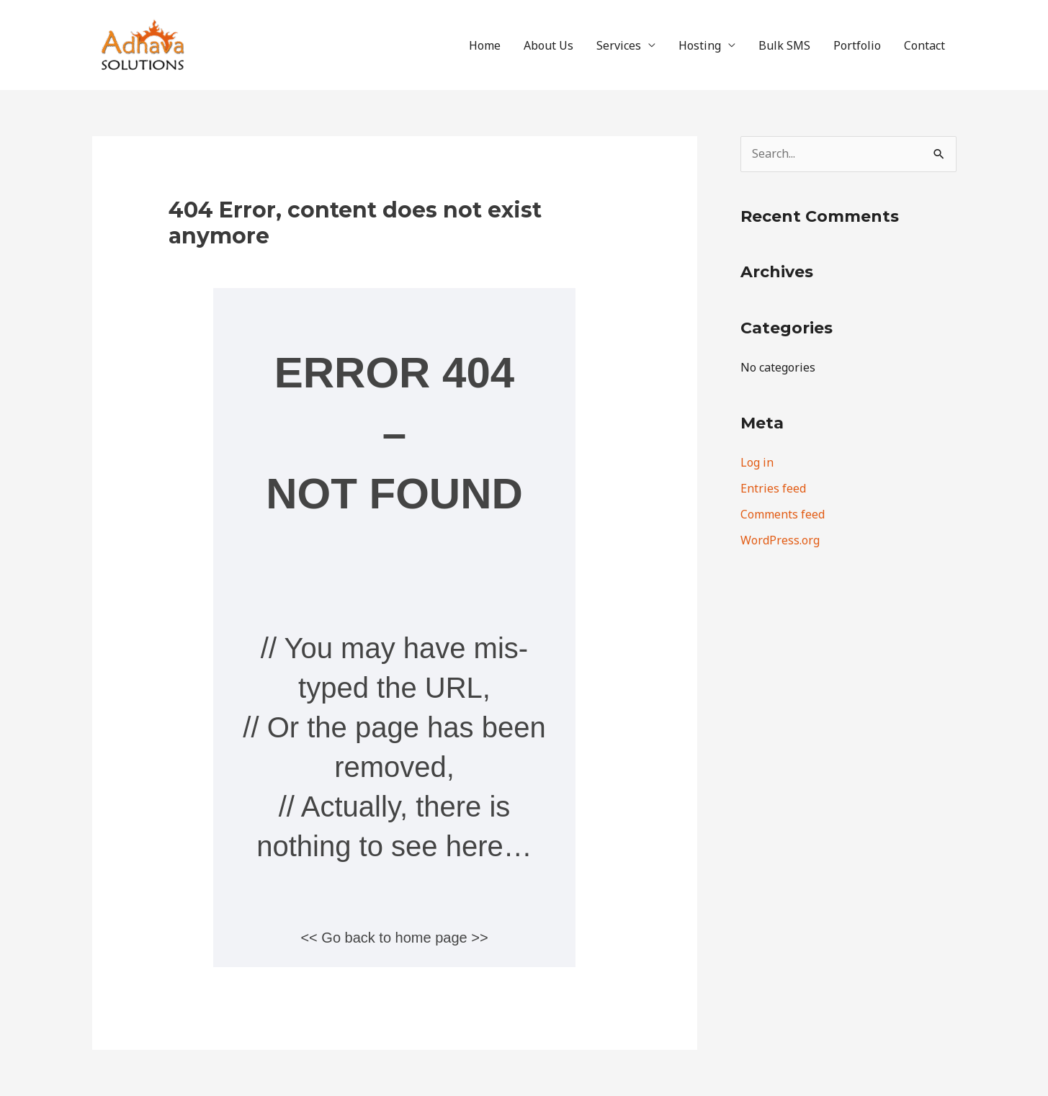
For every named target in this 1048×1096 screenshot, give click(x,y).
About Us (548, 45)
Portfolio (857, 45)
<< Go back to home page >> (394, 937)
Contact (924, 45)
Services (618, 45)
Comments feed (782, 514)
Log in (757, 462)
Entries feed (773, 488)
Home (485, 45)
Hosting (699, 45)
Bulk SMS (784, 45)
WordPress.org (780, 540)
